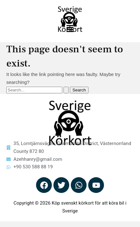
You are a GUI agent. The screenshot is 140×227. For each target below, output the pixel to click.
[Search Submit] (66, 90)
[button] (70, 29)
